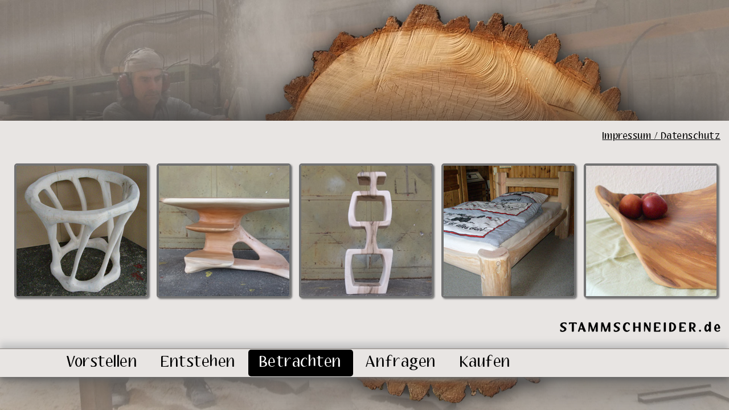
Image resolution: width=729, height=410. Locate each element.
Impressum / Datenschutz (662, 136)
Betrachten (301, 363)
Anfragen (401, 363)
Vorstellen (102, 363)
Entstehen (198, 363)
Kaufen (485, 363)
